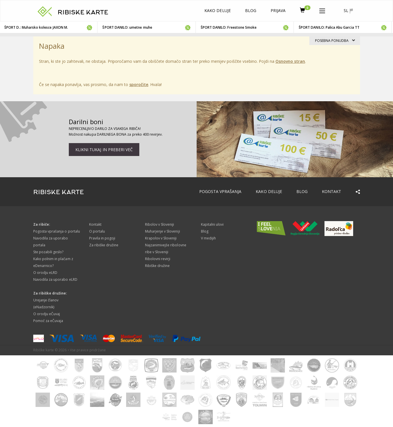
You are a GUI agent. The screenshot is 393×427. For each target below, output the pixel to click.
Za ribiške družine (104, 245)
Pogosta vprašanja (220, 191)
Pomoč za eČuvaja (48, 320)
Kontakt (331, 191)
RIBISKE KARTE (83, 12)
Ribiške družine (157, 265)
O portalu (97, 231)
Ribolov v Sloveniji (159, 224)
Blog (250, 10)
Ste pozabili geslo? (48, 251)
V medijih (208, 238)
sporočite (138, 84)
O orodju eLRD (45, 272)
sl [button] (348, 10)
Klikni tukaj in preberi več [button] (104, 149)
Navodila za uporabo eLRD (55, 279)
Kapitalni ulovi (212, 224)
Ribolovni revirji (158, 258)
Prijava (278, 10)
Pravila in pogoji (102, 238)
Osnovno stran (290, 61)
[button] (322, 9)
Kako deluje (217, 10)
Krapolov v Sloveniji (161, 238)
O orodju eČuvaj (46, 313)
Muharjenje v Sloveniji (162, 231)
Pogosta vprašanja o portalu (56, 231)
